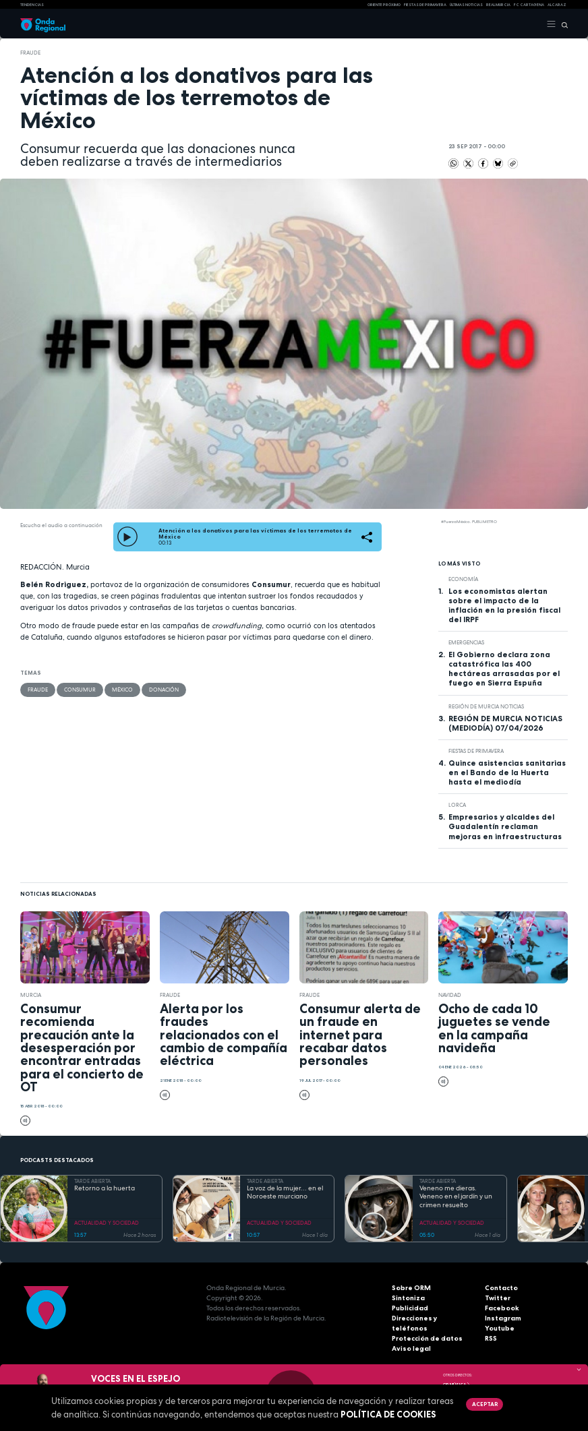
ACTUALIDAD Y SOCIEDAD (106, 1222)
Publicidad (410, 1308)
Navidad (449, 995)
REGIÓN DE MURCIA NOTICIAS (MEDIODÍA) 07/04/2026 (505, 723)
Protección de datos (427, 1338)
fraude (30, 52)
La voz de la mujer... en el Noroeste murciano (285, 1192)
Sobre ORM (411, 1287)
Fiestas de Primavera (476, 751)
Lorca (457, 804)
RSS (491, 1338)
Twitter (497, 1297)
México (122, 689)
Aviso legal (411, 1348)
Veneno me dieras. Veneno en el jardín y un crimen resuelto (455, 1196)
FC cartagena (529, 4)
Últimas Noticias (466, 4)
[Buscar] (562, 24)
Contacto (501, 1287)
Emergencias (466, 642)
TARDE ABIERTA (92, 1181)
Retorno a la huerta (104, 1188)
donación (164, 689)
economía (463, 579)
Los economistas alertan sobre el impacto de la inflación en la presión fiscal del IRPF (504, 605)
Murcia (30, 995)
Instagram (503, 1318)
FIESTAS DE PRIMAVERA (425, 4)
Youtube (499, 1328)
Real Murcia (498, 4)
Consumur (80, 689)
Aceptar (485, 1404)
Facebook (502, 1308)
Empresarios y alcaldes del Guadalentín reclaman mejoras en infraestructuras (505, 826)
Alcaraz (557, 4)
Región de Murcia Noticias (486, 706)
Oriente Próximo (384, 4)
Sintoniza (408, 1297)
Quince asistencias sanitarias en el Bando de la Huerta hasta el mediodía (507, 772)
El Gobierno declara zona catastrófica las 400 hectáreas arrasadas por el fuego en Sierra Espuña (504, 669)
